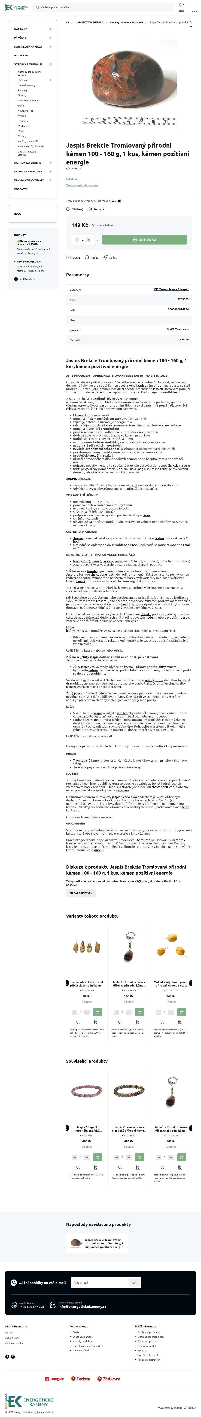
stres (152, 640)
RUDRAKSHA (21, 55)
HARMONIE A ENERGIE (27, 162)
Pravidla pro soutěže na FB (87, 1345)
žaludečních (97, 521)
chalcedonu (99, 574)
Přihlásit (134, 1283)
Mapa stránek (45, 1411)
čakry (70, 408)
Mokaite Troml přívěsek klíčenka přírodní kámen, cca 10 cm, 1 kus (129, 983)
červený (108, 561)
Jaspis (70, 398)
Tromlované (81, 760)
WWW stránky (165, 1407)
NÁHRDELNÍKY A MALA (28, 46)
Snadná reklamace (83, 1336)
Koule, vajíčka (25, 110)
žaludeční (105, 693)
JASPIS (71, 479)
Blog (17, 213)
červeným (130, 797)
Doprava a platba (147, 1341)
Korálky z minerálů (28, 141)
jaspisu (141, 385)
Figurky (22, 95)
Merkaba (22, 125)
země (187, 544)
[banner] (16, 8)
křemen (123, 790)
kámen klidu (81, 415)
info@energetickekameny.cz (82, 1306)
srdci (111, 843)
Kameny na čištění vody (31, 146)
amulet (122, 713)
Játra (146, 515)
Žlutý (76, 666)
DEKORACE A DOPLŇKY (28, 171)
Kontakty (143, 1350)
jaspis (118, 561)
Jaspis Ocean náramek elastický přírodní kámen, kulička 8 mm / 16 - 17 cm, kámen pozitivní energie (129, 1128)
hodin (77, 541)
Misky (21, 131)
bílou (185, 807)
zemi (133, 485)
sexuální (95, 455)
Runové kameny (26, 85)
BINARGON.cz (188, 1407)
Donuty (22, 136)
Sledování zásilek (147, 1345)
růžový (96, 561)
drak (69, 683)
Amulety (22, 90)
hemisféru (144, 840)
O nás (76, 1332)
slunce (132, 544)
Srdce (21, 105)
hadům (151, 617)
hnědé (80, 581)
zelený (149, 680)
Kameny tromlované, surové (126, 22)
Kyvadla (22, 115)
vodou (159, 538)
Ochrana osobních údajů (151, 1336)
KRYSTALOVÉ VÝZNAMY (29, 180)
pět (96, 719)
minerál (171, 666)
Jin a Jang (136, 469)
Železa (93, 670)
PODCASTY (21, 189)
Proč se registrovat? (149, 1359)
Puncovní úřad (81, 1350)
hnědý (77, 561)
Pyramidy (23, 120)
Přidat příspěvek (81, 893)
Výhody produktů (82, 1341)
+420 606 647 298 (31, 1306)
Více (114, 200)
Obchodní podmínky (149, 1332)
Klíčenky (22, 79)
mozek (180, 840)
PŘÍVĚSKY (20, 37)
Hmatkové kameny (28, 100)
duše (97, 850)
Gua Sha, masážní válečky (27, 153)
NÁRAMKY (20, 28)
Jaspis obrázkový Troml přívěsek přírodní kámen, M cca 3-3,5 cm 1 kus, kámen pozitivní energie (87, 983)
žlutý (86, 561)
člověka (146, 614)
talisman (157, 760)
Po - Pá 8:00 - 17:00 (148, 1355)
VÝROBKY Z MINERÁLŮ (89, 22)
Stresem (100, 601)
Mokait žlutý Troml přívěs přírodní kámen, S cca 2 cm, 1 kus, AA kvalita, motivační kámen (171, 983)
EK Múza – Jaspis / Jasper (171, 289)
